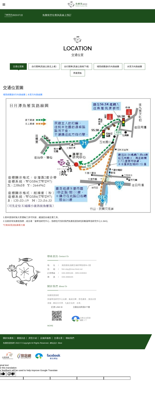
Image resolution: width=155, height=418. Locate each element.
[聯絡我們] (69, 338)
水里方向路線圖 (134, 66)
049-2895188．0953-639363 (74, 277)
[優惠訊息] (21, 338)
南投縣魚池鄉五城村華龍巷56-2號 (76, 269)
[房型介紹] (32, 338)
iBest (60, 343)
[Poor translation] (11, 374)
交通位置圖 (18, 66)
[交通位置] (58, 338)
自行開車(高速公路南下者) (76, 66)
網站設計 (53, 343)
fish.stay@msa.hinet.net (72, 273)
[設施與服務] (45, 338)
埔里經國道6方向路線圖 (108, 66)
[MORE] (50, 329)
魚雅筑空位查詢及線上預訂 (65, 15)
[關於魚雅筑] (9, 338)
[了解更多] (17, 15)
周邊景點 (77, 73)
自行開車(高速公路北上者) (44, 66)
